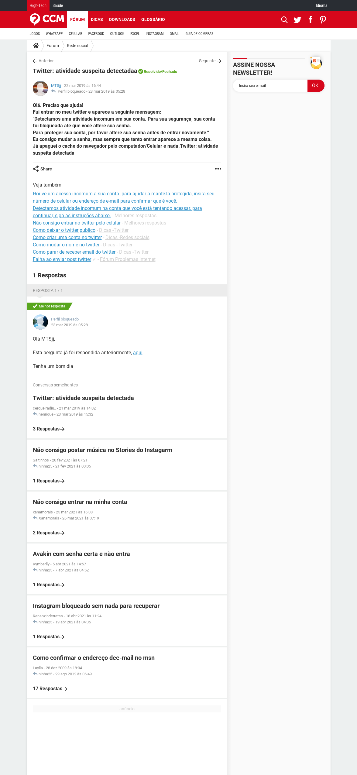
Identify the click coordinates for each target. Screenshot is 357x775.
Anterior (46, 60)
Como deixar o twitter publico (64, 230)
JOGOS (35, 34)
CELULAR (75, 34)
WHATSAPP (54, 34)
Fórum (77, 19)
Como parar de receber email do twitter (74, 252)
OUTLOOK (117, 34)
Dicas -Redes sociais (127, 237)
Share (46, 168)
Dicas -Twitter (114, 230)
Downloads (122, 19)
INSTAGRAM (155, 34)
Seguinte (207, 60)
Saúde (58, 5)
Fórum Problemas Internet (128, 259)
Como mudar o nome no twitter (66, 245)
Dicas (97, 19)
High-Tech (38, 5)
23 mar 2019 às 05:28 (106, 91)
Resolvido (152, 71)
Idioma (322, 5)
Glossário (153, 19)
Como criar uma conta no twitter (67, 237)
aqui (137, 352)
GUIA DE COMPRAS (199, 34)
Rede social (77, 45)
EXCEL (135, 34)
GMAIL (175, 34)
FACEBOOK (96, 34)
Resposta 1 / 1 (48, 290)
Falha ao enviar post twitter (62, 259)
